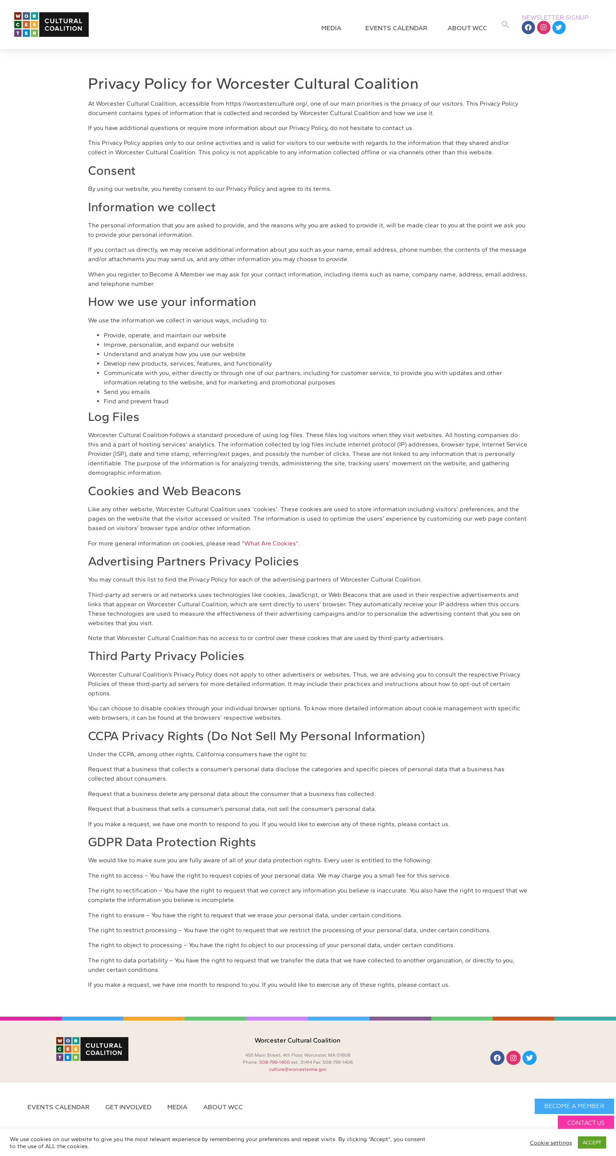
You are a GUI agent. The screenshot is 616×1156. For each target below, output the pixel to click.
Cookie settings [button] (551, 1142)
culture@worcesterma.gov (297, 1069)
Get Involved (128, 1108)
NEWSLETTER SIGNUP (555, 18)
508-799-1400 (274, 1062)
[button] (505, 24)
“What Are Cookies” (270, 543)
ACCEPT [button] (592, 1142)
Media (333, 29)
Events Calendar (396, 29)
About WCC (469, 29)
